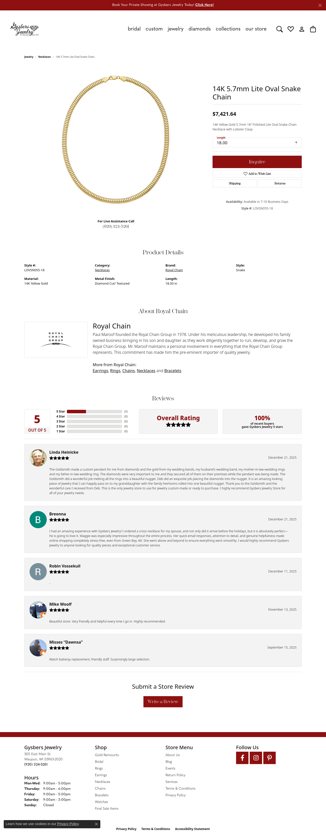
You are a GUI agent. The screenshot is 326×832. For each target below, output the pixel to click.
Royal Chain (174, 270)
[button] (279, 29)
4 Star (60, 416)
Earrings (100, 370)
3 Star (60, 421)
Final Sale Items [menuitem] (106, 809)
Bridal (134, 29)
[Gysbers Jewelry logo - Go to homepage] (24, 29)
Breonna (57, 514)
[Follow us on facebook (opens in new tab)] (242, 758)
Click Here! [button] (204, 5)
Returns (279, 183)
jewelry (28, 57)
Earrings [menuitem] (101, 775)
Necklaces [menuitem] (102, 782)
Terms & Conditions (180, 789)
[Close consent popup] (96, 824)
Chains (128, 370)
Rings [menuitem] (99, 769)
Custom (154, 29)
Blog (168, 762)
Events (170, 769)
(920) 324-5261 (116, 226)
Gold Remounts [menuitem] (107, 755)
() (126, 411)
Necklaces (44, 57)
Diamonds (200, 29)
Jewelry (176, 29)
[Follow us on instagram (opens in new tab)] (256, 758)
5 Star (60, 411)
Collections (228, 29)
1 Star (60, 431)
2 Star (60, 426)
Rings (115, 370)
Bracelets (172, 370)
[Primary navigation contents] (157, 29)
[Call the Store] (36, 765)
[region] (116, 140)
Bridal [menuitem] (99, 762)
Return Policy (175, 775)
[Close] (320, 5)
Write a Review (163, 701)
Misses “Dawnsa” (66, 642)
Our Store (256, 29)
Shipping (235, 183)
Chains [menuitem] (100, 789)
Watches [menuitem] (101, 802)
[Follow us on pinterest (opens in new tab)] (269, 758)
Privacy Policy (175, 795)
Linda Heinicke (63, 452)
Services (171, 782)
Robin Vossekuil (65, 566)
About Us (172, 755)
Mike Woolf (60, 604)
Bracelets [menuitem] (102, 795)
